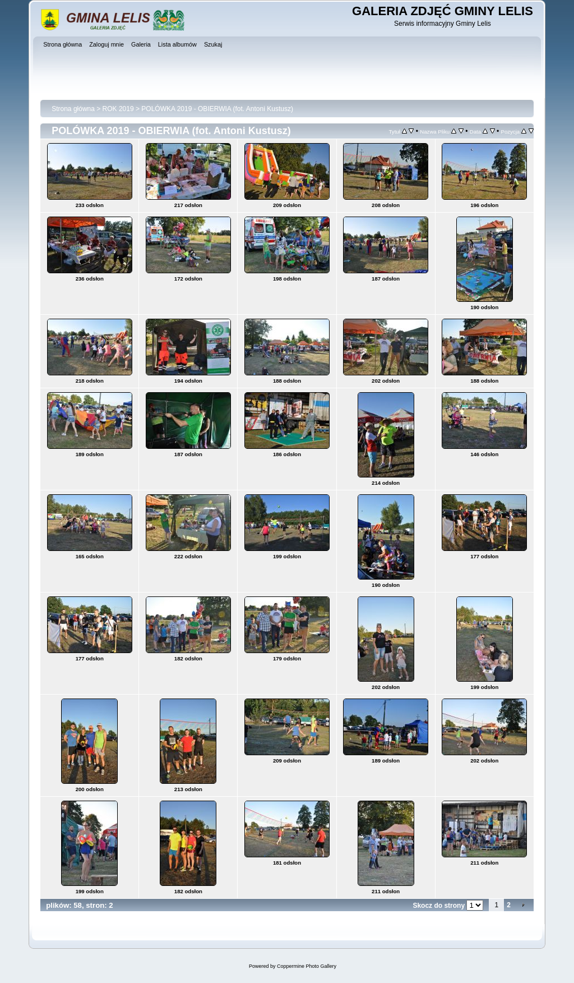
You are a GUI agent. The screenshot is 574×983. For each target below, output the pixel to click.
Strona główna (73, 109)
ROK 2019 (118, 109)
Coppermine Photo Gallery (306, 966)
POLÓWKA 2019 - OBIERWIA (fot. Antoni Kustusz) (217, 109)
